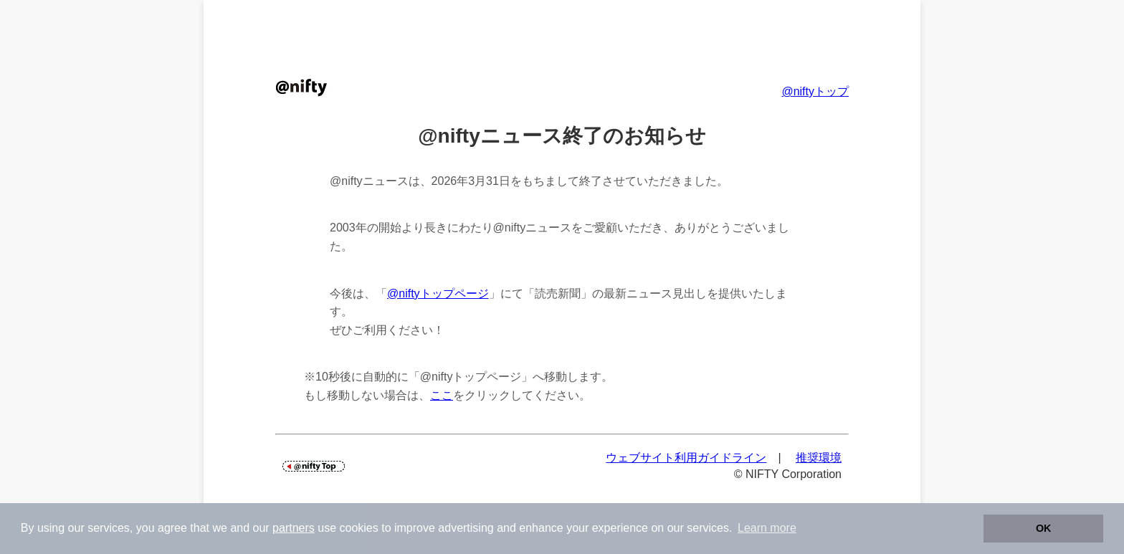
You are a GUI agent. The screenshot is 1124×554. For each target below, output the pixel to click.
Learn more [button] (767, 528)
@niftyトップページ (438, 293)
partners (293, 528)
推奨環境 (819, 458)
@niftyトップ (815, 91)
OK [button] (1044, 528)
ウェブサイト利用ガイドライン (686, 458)
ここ (441, 395)
